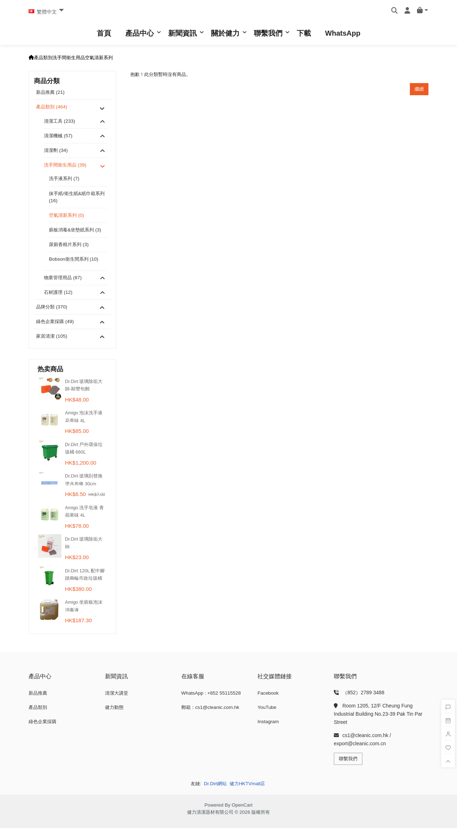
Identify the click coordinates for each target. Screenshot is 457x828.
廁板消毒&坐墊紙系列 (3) (75, 229)
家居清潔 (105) (51, 336)
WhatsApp (343, 33)
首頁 (104, 33)
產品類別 (43, 57)
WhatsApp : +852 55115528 (211, 693)
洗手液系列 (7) (64, 178)
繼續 (419, 89)
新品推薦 (38, 693)
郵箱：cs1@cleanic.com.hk (210, 707)
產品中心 (139, 33)
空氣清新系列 (99, 57)
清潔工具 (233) (59, 121)
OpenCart (242, 805)
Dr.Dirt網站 (215, 783)
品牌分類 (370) (51, 307)
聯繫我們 (268, 33)
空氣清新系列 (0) (66, 215)
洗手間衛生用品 (68, 57)
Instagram (268, 721)
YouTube (266, 707)
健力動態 (114, 707)
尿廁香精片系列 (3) (69, 244)
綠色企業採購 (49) (55, 321)
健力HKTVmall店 (247, 783)
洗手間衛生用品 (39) (65, 165)
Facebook (267, 693)
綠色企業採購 (42, 721)
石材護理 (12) (58, 292)
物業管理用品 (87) (63, 277)
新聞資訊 (182, 33)
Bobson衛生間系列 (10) (73, 259)
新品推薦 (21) (50, 92)
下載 (304, 33)
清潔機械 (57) (58, 135)
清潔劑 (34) (56, 150)
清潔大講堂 (116, 693)
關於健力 (225, 33)
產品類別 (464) (51, 106)
